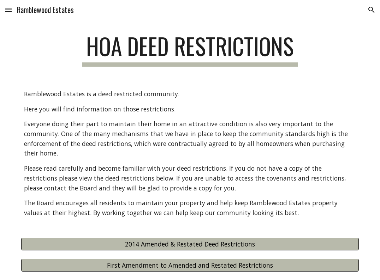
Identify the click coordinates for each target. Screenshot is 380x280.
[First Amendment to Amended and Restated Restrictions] (190, 265)
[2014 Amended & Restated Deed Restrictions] (190, 244)
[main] (190, 49)
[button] (8, 9)
